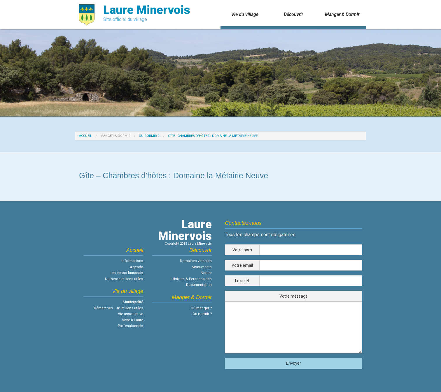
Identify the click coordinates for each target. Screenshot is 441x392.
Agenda (136, 267)
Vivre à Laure (132, 320)
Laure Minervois (146, 10)
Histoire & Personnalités (192, 279)
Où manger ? (201, 308)
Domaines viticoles (196, 261)
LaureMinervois (185, 230)
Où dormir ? (202, 314)
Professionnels (130, 326)
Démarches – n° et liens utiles (118, 308)
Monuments (202, 267)
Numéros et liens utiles (124, 279)
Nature (206, 273)
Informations (132, 261)
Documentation (199, 284)
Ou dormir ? (149, 136)
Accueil (85, 136)
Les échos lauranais (126, 273)
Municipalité (133, 302)
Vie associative (130, 314)
